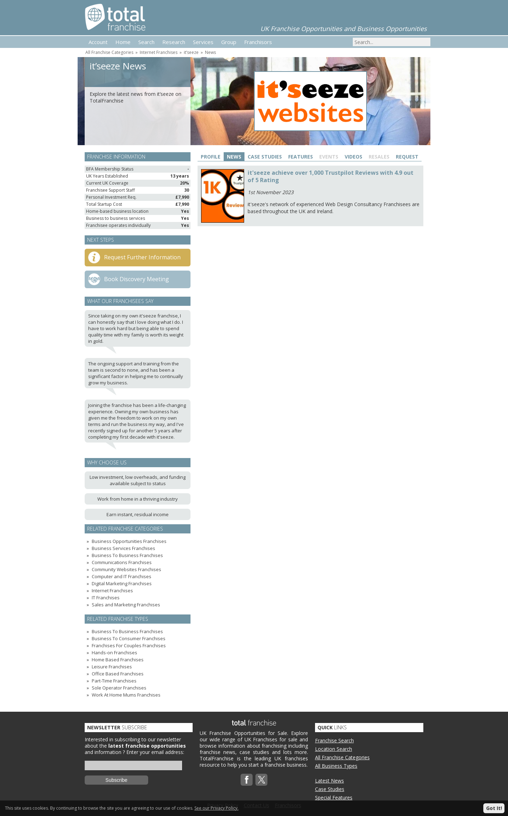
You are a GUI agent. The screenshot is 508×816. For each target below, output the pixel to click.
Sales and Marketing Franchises (126, 604)
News (210, 52)
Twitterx (261, 780)
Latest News (329, 780)
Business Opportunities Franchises (129, 541)
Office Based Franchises (118, 673)
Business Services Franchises (123, 548)
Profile (210, 156)
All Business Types (336, 765)
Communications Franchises (122, 562)
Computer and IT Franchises (121, 576)
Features (300, 156)
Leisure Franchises (112, 666)
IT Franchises (106, 597)
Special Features (333, 797)
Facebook (247, 780)
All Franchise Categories (109, 52)
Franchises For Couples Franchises (129, 645)
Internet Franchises (158, 52)
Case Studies (265, 156)
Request (407, 156)
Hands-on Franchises (114, 652)
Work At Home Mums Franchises (126, 695)
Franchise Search (334, 740)
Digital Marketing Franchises (122, 583)
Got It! (494, 808)
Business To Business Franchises (127, 555)
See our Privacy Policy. (216, 808)
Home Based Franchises (118, 659)
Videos (353, 156)
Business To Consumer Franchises (128, 638)
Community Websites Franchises (126, 569)
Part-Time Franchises (114, 681)
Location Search (333, 749)
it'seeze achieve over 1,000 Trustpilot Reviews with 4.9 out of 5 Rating (330, 176)
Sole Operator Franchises (119, 688)
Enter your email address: (155, 752)
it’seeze (191, 52)
